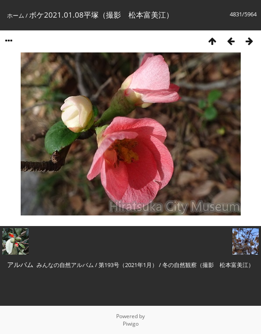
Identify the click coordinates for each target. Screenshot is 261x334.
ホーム (15, 15)
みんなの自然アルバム (65, 265)
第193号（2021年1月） (128, 265)
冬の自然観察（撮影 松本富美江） (208, 265)
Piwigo (131, 323)
